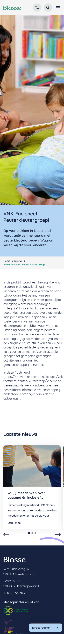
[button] (58, 7)
